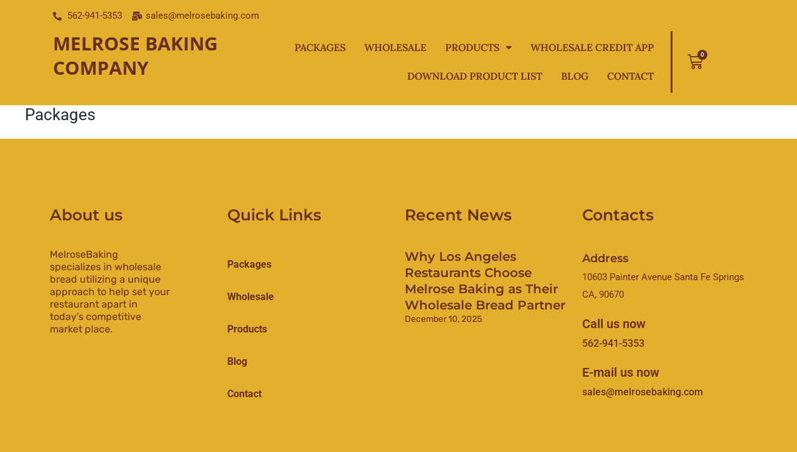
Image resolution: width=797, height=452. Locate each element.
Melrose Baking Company (135, 55)
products (247, 329)
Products (478, 47)
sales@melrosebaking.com (642, 392)
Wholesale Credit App (592, 47)
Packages (320, 47)
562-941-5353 (613, 343)
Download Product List (474, 76)
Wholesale (395, 47)
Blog (574, 76)
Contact (630, 76)
